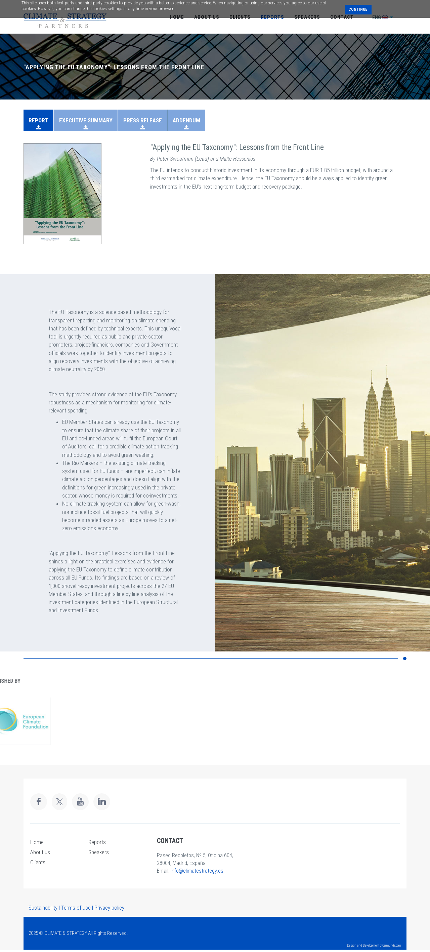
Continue (358, 9)
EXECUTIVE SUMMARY (86, 120)
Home (37, 842)
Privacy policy (109, 907)
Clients (37, 862)
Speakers (98, 852)
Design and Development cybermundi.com (374, 945)
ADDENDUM (186, 120)
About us (40, 852)
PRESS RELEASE (142, 120)
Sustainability (43, 907)
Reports (97, 842)
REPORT (38, 120)
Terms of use (76, 907)
